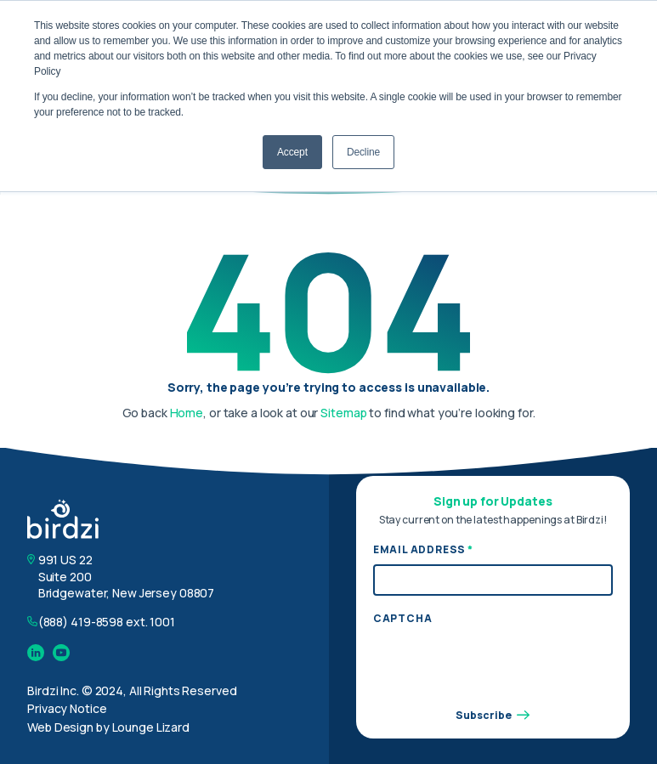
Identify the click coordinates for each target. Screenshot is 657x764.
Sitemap (343, 413)
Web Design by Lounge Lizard (108, 727)
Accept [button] (292, 152)
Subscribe (493, 716)
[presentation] (502, 665)
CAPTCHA (403, 618)
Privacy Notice (66, 708)
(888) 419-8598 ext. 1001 (106, 622)
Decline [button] (363, 152)
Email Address (423, 549)
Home (187, 413)
